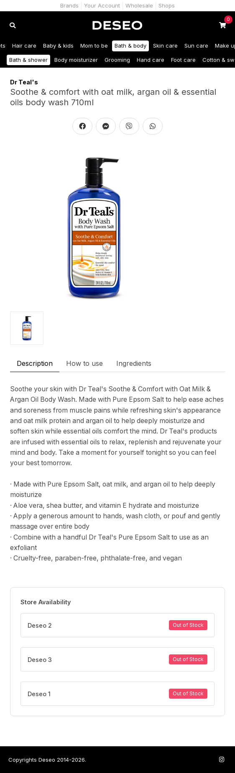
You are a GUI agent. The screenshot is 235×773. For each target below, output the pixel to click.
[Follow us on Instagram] (222, 759)
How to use (84, 363)
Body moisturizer (76, 59)
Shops (166, 5)
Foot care (183, 59)
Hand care (150, 59)
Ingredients (133, 363)
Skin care (165, 45)
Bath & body (130, 45)
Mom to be (94, 45)
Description (35, 363)
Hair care (24, 45)
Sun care (196, 45)
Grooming (117, 59)
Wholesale (139, 5)
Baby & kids (58, 45)
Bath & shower (28, 59)
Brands (69, 5)
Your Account (102, 5)
